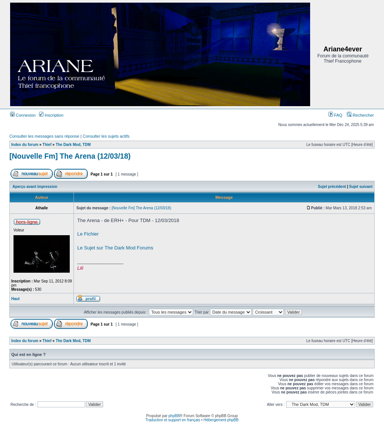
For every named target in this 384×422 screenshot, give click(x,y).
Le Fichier (88, 234)
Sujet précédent (332, 187)
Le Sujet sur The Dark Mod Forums (115, 248)
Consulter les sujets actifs (105, 136)
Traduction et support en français (173, 420)
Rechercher (360, 115)
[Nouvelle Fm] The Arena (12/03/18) (69, 156)
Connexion (23, 115)
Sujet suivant (360, 187)
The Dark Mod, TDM (73, 145)
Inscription (51, 115)
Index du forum (24, 145)
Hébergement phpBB (221, 420)
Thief (46, 145)
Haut (15, 299)
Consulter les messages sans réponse (44, 136)
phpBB (174, 416)
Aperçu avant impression (34, 187)
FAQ (335, 115)
